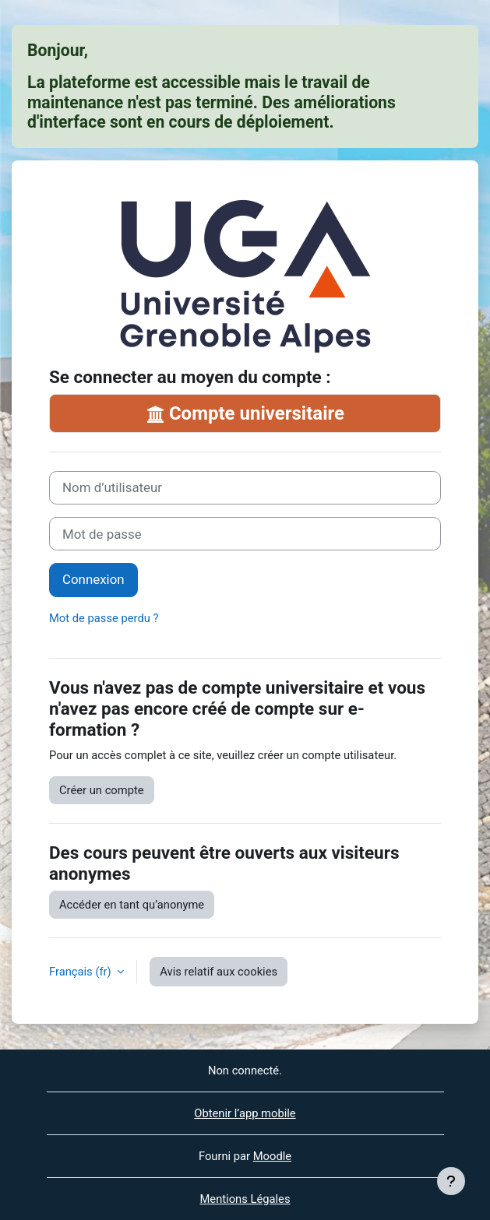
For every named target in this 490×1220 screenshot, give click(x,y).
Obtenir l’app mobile (244, 1113)
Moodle (272, 1156)
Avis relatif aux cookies (218, 972)
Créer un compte (101, 790)
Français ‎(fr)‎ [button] (81, 972)
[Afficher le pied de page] (451, 1181)
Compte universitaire (245, 413)
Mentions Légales (244, 1199)
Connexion (93, 579)
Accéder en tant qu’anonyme (131, 905)
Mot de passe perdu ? (103, 618)
